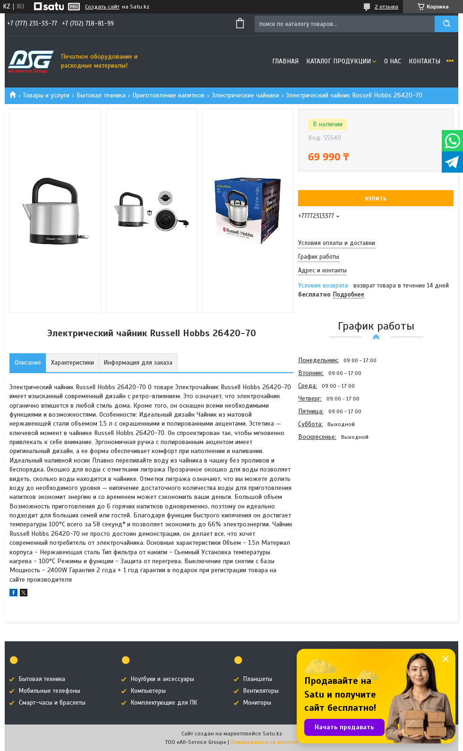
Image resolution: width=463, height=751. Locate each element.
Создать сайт (102, 6)
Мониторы (257, 703)
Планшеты (257, 679)
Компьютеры (148, 691)
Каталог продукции (338, 61)
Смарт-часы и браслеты (52, 703)
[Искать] (446, 24)
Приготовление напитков (168, 95)
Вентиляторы (261, 691)
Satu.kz (272, 733)
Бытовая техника (101, 95)
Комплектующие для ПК (164, 703)
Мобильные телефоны (49, 691)
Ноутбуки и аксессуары (162, 679)
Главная (285, 61)
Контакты (424, 61)
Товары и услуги (46, 95)
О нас (392, 61)
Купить (375, 198)
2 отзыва (386, 6)
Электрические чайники (245, 95)
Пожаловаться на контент (264, 742)
